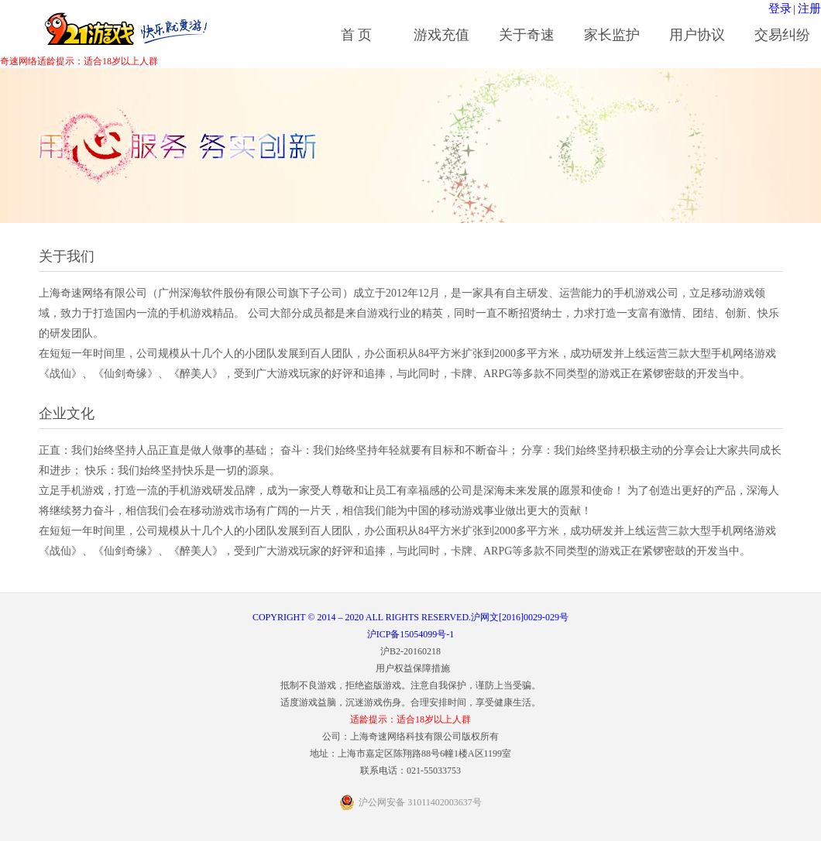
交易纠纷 (782, 35)
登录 (780, 8)
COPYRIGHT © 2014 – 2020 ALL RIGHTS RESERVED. (361, 617)
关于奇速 (527, 35)
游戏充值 (441, 35)
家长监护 (612, 35)
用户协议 (697, 35)
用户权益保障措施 (413, 668)
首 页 (357, 35)
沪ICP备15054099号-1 (411, 634)
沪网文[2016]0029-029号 (520, 617)
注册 (809, 8)
